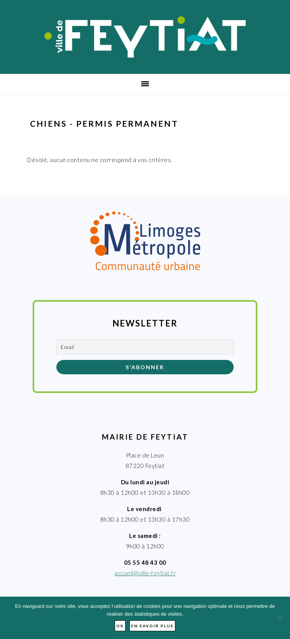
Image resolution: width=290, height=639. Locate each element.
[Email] (145, 346)
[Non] (280, 618)
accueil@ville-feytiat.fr (145, 572)
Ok (120, 625)
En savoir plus (152, 625)
